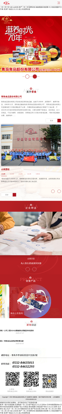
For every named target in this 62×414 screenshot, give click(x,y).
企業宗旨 (31, 259)
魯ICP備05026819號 (45, 397)
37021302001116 (31, 399)
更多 (55, 120)
